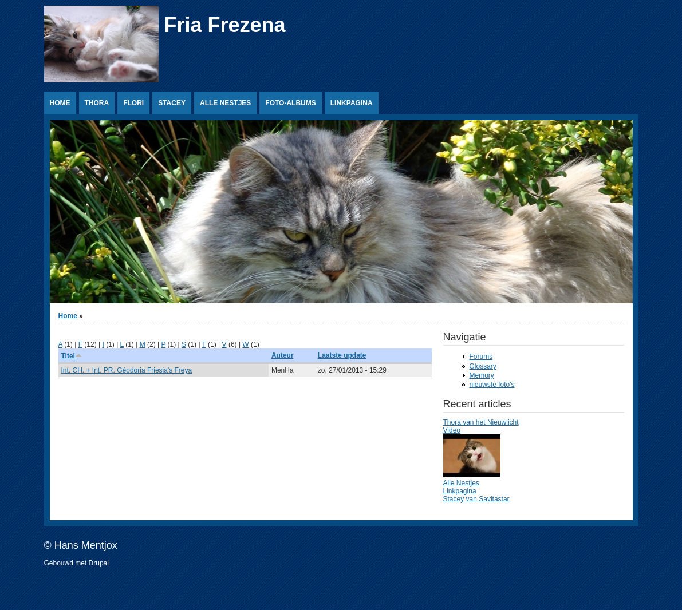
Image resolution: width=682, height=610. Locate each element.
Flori (133, 103)
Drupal (99, 563)
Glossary (483, 366)
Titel (71, 356)
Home (60, 103)
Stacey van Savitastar (476, 499)
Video (451, 430)
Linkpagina (351, 103)
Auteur (282, 355)
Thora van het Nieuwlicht (481, 422)
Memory (482, 375)
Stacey (172, 103)
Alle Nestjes (225, 103)
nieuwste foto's (492, 385)
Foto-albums (290, 103)
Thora (97, 103)
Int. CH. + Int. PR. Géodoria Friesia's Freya (126, 370)
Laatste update (342, 355)
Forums (481, 356)
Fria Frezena (225, 25)
